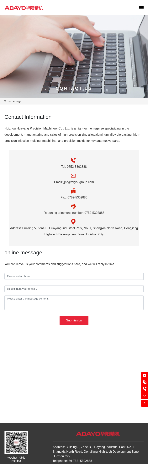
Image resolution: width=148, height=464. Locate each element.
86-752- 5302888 (80, 460)
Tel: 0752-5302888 (74, 166)
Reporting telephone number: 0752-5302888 (74, 212)
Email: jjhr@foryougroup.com (74, 182)
